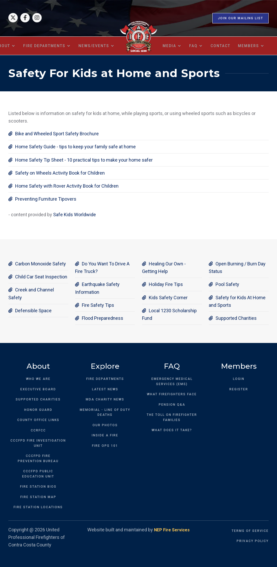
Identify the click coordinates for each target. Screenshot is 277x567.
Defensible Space (30, 310)
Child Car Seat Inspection (37, 276)
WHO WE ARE (38, 379)
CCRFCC (38, 430)
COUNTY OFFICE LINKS (38, 420)
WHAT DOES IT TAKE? (172, 430)
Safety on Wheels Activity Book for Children (56, 173)
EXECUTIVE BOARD (38, 389)
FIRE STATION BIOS (38, 486)
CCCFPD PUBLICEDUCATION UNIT (38, 473)
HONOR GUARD (38, 410)
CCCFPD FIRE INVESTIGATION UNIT (38, 443)
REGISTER (238, 389)
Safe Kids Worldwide (74, 214)
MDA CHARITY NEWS (105, 399)
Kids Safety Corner (165, 297)
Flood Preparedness (99, 318)
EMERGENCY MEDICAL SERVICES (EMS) (172, 381)
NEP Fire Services (172, 529)
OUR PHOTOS (105, 425)
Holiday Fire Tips (162, 284)
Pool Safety (224, 284)
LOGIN (238, 379)
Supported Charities (233, 318)
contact (220, 46)
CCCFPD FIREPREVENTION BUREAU (38, 458)
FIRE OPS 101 (105, 446)
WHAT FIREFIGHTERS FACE (172, 394)
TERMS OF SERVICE (250, 531)
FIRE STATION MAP (38, 497)
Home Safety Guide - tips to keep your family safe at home (72, 146)
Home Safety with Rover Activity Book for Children (63, 186)
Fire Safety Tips (94, 305)
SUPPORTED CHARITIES (38, 399)
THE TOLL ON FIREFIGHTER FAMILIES (172, 417)
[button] (47, 46)
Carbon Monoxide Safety (37, 263)
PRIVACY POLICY (253, 541)
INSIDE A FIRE (105, 435)
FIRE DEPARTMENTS (105, 379)
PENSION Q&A (172, 404)
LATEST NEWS (105, 389)
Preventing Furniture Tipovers (42, 199)
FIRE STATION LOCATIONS (38, 507)
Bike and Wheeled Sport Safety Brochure (53, 133)
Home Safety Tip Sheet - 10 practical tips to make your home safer (80, 160)
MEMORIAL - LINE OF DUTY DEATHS (105, 412)
